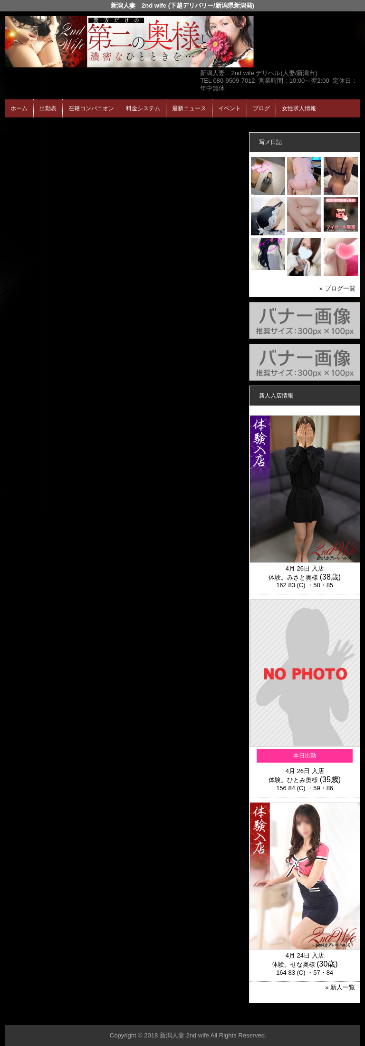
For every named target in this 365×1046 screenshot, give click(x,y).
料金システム (143, 108)
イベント (229, 108)
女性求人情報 (299, 108)
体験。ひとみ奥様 (293, 780)
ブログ (261, 108)
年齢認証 (19, 125)
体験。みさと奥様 (293, 577)
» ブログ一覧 (337, 288)
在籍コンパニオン (91, 108)
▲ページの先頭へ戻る (324, 1016)
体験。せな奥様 (293, 964)
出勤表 (48, 108)
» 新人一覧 (340, 987)
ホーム (19, 108)
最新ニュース (189, 108)
